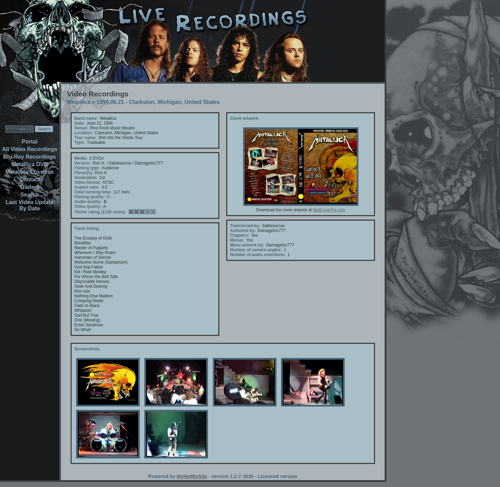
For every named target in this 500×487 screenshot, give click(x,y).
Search (29, 195)
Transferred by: (245, 225)
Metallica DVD (29, 164)
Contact (29, 179)
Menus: (237, 240)
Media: (80, 158)
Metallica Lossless (30, 172)
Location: (83, 132)
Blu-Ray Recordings (29, 157)
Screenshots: (87, 349)
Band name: (86, 118)
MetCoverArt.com (329, 210)
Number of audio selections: (257, 254)
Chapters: (239, 235)
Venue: (81, 128)
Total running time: (93, 192)
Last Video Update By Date (29, 205)
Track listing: (87, 228)
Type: (79, 142)
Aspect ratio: (87, 187)
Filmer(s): (83, 172)
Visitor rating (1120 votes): (100, 212)
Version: (82, 163)
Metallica (79, 102)
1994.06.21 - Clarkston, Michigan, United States (157, 102)
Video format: (87, 182)
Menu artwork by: (247, 245)
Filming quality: (89, 196)
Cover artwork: (244, 118)
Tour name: (85, 137)
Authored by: (243, 230)
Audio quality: (88, 201)
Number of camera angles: (256, 249)
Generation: (85, 177)
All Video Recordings (30, 149)
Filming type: (87, 168)
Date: (79, 123)
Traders (30, 187)
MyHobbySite (192, 476)
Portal (29, 142)
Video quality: (87, 206)
